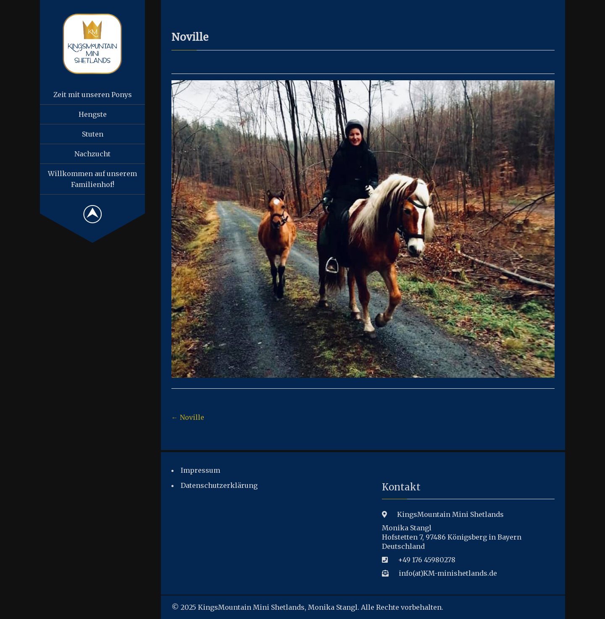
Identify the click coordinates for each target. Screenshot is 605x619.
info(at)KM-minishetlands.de (448, 573)
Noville (187, 417)
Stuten (92, 134)
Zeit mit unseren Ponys (92, 94)
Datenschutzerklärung (219, 485)
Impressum (200, 470)
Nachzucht (92, 154)
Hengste (93, 114)
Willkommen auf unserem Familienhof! (92, 179)
